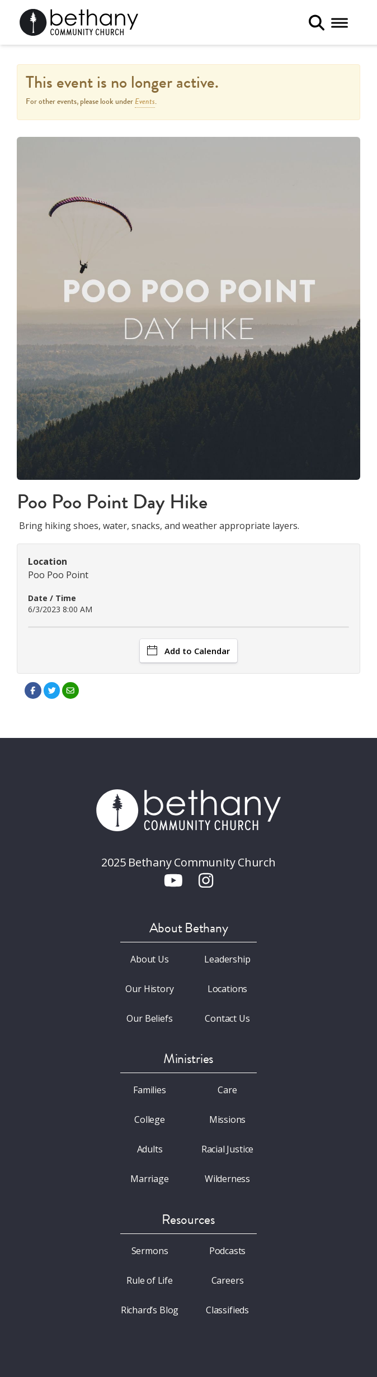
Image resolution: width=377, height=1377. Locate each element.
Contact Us (227, 1018)
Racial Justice (227, 1149)
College (149, 1119)
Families (149, 1090)
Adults (150, 1149)
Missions (227, 1119)
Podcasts (227, 1251)
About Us (149, 959)
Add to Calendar (188, 650)
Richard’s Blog (150, 1310)
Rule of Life (149, 1280)
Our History (149, 989)
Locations (227, 989)
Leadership (227, 959)
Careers (227, 1280)
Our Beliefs (149, 1018)
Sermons (149, 1251)
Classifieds (227, 1310)
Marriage (149, 1179)
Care (227, 1090)
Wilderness (227, 1179)
